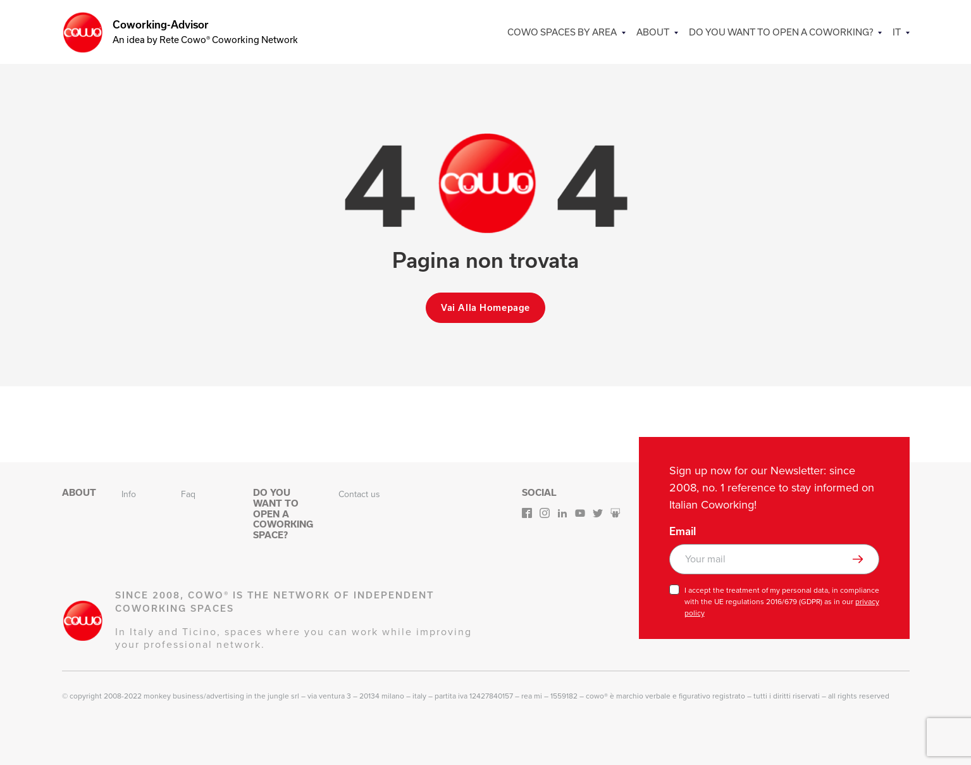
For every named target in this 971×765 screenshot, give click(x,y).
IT (897, 32)
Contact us (359, 494)
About (656, 32)
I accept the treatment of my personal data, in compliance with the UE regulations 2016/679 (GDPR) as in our (781, 602)
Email (682, 531)
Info (128, 494)
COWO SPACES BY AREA (567, 32)
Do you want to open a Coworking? (782, 32)
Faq (188, 494)
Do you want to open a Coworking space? (283, 514)
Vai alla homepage (485, 308)
